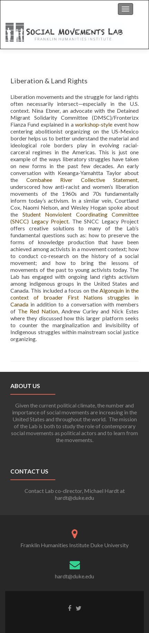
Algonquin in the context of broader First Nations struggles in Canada (74, 297)
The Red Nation (38, 311)
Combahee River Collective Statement (82, 179)
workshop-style (93, 124)
